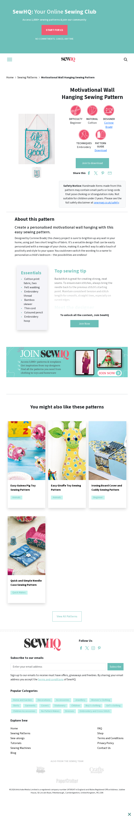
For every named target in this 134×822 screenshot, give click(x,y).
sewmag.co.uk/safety (106, 202)
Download (101, 150)
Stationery (59, 705)
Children (75, 705)
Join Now (84, 324)
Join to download (92, 163)
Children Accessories (24, 711)
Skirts (16, 705)
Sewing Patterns (27, 77)
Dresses (69, 711)
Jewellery (80, 700)
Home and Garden (22, 700)
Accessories (62, 700)
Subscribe (115, 667)
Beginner (98, 497)
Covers (45, 705)
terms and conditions (51, 679)
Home (10, 77)
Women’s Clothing (100, 700)
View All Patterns (67, 616)
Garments (30, 705)
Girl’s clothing (113, 705)
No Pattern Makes (50, 711)
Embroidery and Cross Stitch (95, 711)
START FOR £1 (54, 30)
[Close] (129, 814)
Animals (16, 497)
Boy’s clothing (93, 705)
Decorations (44, 700)
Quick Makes (19, 592)
